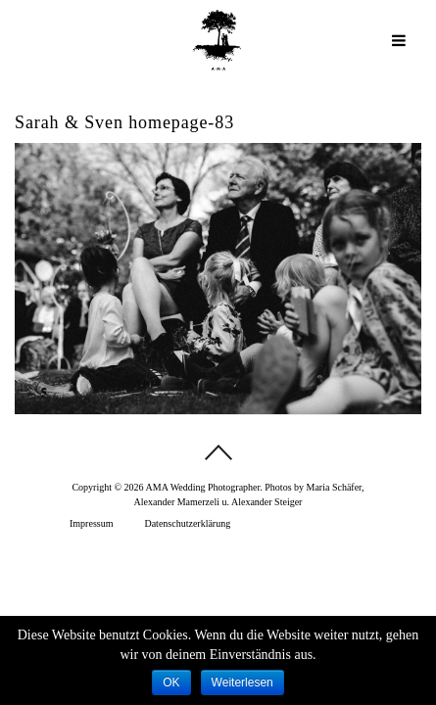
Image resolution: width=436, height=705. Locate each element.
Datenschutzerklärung (187, 523)
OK (171, 682)
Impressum (91, 523)
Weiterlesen (242, 682)
